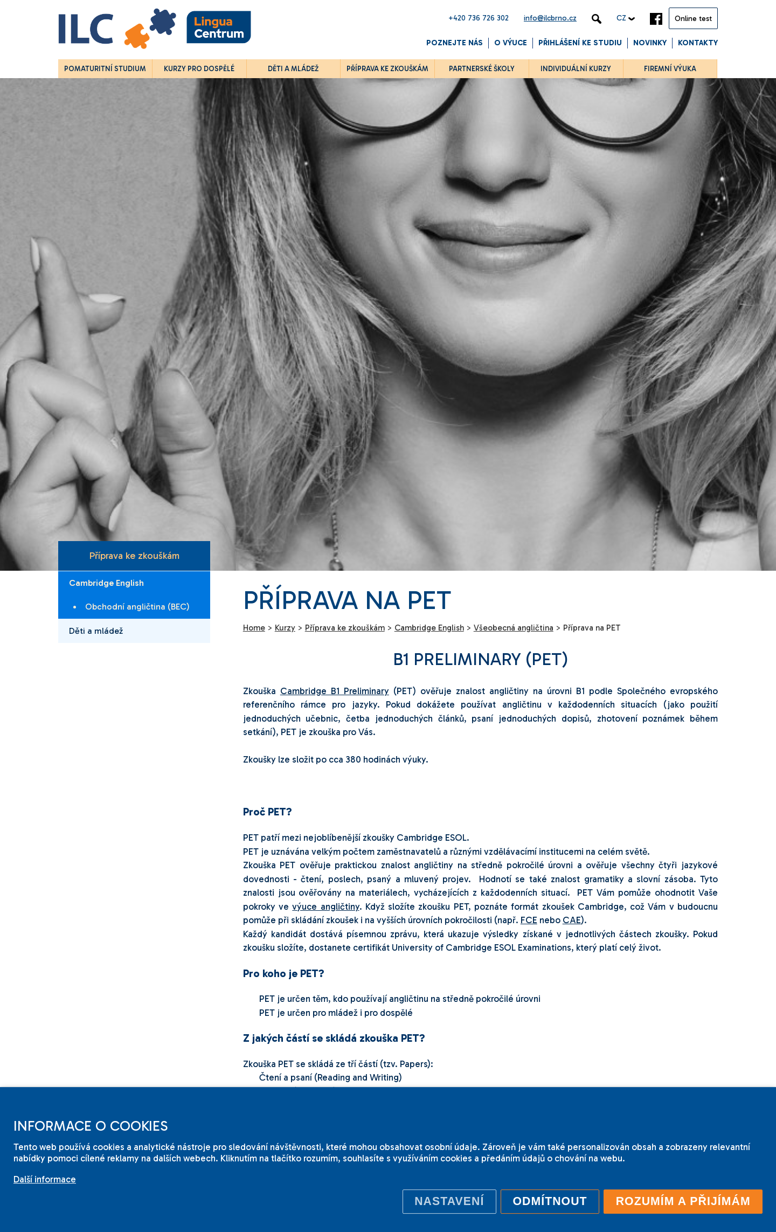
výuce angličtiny (325, 906)
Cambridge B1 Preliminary (334, 691)
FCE (529, 920)
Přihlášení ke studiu (580, 42)
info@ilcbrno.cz (550, 18)
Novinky (650, 42)
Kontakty (698, 42)
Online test (693, 18)
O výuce (510, 42)
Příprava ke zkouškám (134, 556)
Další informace (44, 1179)
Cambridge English (106, 583)
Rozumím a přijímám (683, 1201)
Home (254, 628)
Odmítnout (549, 1201)
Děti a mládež (96, 631)
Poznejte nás (454, 42)
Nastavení (449, 1201)
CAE (572, 920)
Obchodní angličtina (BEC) (137, 606)
